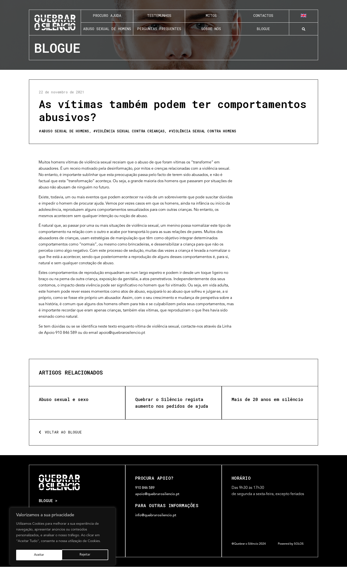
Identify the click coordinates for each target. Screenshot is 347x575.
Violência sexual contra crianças (130, 131)
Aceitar (86, 555)
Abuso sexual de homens (65, 131)
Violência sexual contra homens (203, 131)
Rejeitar (39, 555)
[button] (303, 29)
